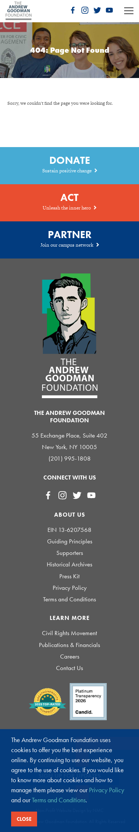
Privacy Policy (70, 588)
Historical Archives (69, 564)
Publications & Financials (69, 645)
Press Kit (69, 576)
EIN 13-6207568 (69, 530)
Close (24, 819)
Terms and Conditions (69, 599)
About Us (69, 515)
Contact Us (69, 668)
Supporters (69, 553)
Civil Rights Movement (69, 633)
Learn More (70, 618)
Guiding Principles (69, 541)
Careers (69, 656)
